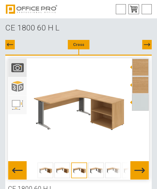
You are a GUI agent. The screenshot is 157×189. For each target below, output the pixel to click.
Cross (78, 44)
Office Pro (31, 9)
